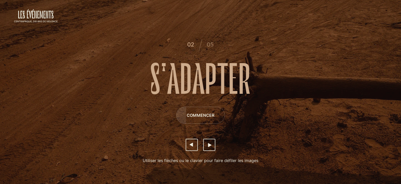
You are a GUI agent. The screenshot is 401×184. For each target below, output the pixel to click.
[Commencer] (200, 115)
